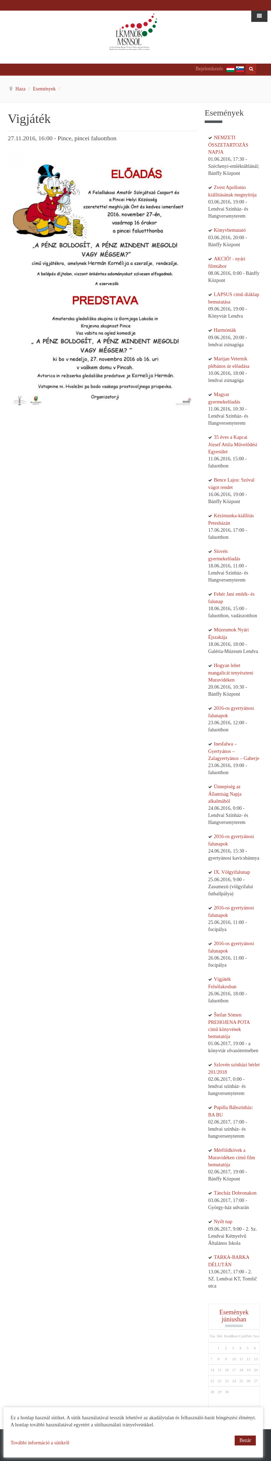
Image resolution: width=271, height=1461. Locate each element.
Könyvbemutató (230, 230)
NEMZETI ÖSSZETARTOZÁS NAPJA (228, 145)
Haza (21, 89)
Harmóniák (225, 330)
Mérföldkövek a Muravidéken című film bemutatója (231, 1157)
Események (45, 89)
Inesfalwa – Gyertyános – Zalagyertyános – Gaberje (233, 751)
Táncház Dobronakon (235, 1193)
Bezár (245, 1440)
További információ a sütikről (40, 1442)
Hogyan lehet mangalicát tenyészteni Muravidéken (230, 673)
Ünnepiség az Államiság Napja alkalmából (224, 794)
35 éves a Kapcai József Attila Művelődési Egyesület (232, 444)
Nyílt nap (223, 1221)
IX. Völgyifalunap (232, 872)
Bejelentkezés (209, 68)
